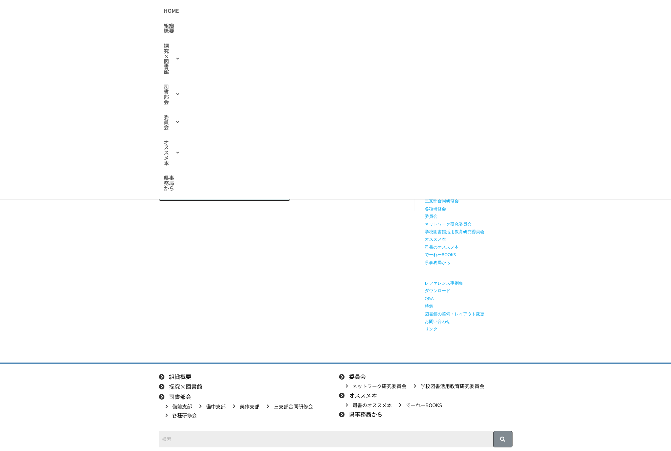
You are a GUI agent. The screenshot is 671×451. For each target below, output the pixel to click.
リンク (431, 329)
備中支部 (433, 186)
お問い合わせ (437, 321)
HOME (212, 11)
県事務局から (426, 11)
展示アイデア (245, 117)
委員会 (350, 11)
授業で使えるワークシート (450, 139)
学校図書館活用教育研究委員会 (454, 232)
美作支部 (433, 193)
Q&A (429, 298)
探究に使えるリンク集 (446, 155)
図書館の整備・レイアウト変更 (454, 314)
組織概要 (239, 11)
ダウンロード (437, 290)
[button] (277, 11)
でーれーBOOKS (440, 254)
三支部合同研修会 (442, 201)
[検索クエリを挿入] (470, 93)
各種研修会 (435, 209)
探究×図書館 (277, 11)
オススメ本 (386, 11)
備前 (218, 117)
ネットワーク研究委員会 (448, 224)
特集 (272, 117)
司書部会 (317, 11)
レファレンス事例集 (444, 283)
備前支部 (433, 178)
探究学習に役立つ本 (444, 163)
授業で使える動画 (442, 147)
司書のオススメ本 (442, 247)
